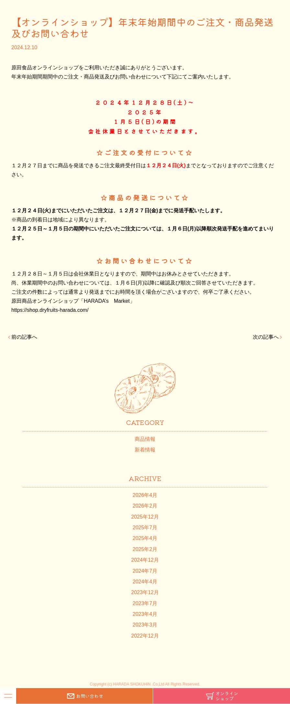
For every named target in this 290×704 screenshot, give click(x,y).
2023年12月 (145, 592)
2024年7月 (145, 571)
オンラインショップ (221, 696)
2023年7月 (145, 603)
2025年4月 (145, 538)
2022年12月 (145, 636)
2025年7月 (145, 527)
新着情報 (145, 449)
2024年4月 (145, 581)
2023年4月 (145, 614)
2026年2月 (145, 506)
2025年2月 (145, 549)
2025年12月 (145, 517)
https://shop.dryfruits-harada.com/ (49, 310)
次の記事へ (266, 337)
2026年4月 (145, 495)
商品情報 (145, 439)
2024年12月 (145, 560)
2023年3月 (145, 625)
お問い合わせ (84, 696)
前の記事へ (24, 337)
